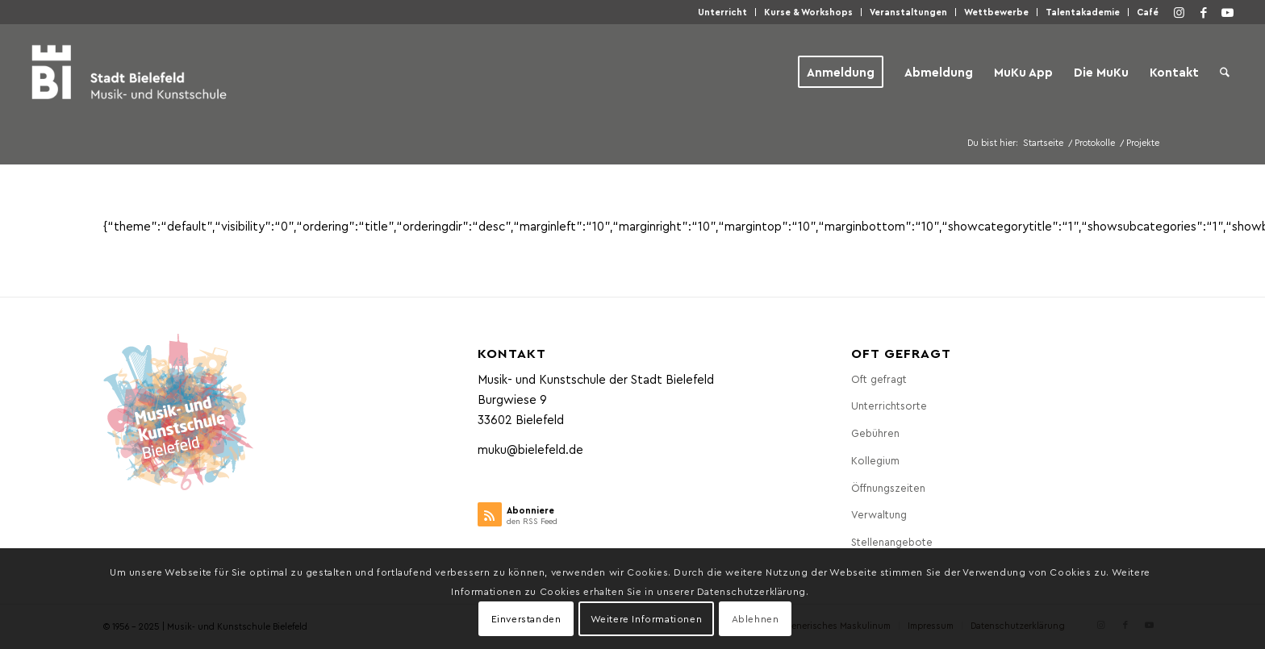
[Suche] (1224, 71)
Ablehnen (755, 618)
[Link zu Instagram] (1179, 12)
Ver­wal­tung (879, 514)
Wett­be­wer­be (996, 11)
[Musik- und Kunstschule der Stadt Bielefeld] (128, 71)
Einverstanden (526, 618)
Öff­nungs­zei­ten (888, 487)
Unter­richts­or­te (889, 405)
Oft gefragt (879, 378)
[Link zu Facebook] (1204, 12)
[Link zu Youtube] (1228, 12)
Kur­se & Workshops (808, 11)
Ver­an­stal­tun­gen (908, 11)
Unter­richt (722, 11)
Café (1148, 11)
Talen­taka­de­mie (1083, 11)
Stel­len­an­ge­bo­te (892, 541)
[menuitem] (723, 12)
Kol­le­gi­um (875, 460)
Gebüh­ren (875, 432)
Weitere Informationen (647, 618)
